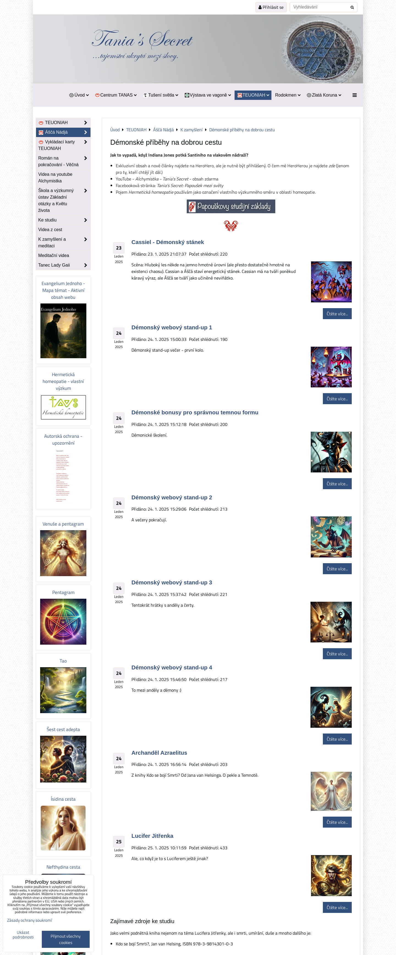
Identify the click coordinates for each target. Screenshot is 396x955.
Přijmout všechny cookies (66, 939)
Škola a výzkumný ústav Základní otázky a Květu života (64, 200)
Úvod (79, 95)
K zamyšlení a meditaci (64, 243)
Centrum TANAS (116, 95)
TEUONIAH (253, 95)
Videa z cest (50, 229)
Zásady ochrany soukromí (29, 920)
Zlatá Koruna (323, 95)
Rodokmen (287, 95)
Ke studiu (64, 220)
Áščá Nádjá (64, 132)
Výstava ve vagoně (207, 95)
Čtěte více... (337, 313)
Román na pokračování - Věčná (64, 161)
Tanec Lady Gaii (64, 265)
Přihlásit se (271, 7)
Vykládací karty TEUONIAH (64, 145)
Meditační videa (53, 255)
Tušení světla (160, 95)
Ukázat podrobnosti (23, 934)
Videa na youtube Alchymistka (55, 177)
